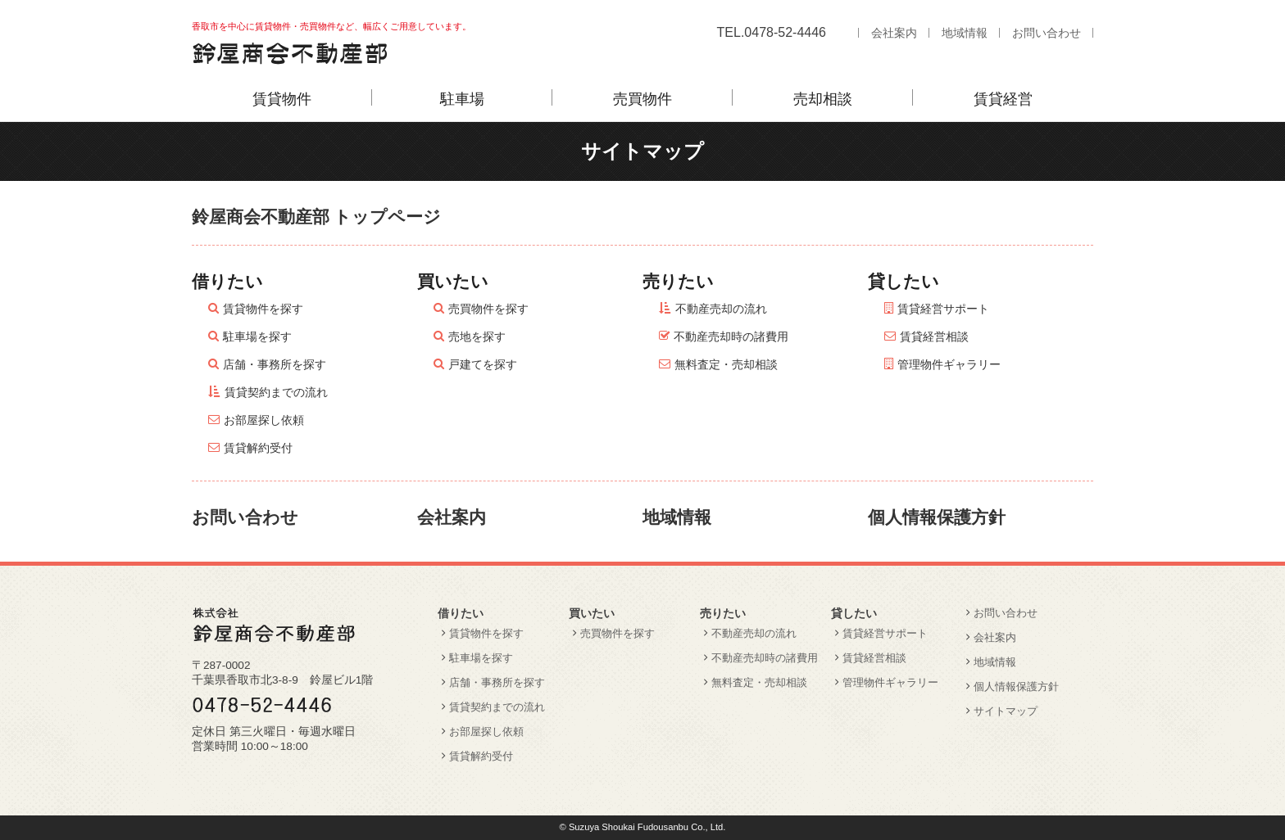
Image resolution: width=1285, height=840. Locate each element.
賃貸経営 (1003, 99)
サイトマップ (1006, 711)
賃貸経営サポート (943, 308)
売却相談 (822, 99)
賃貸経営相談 (934, 336)
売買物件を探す (488, 308)
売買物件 (642, 99)
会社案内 (894, 33)
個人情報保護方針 (937, 517)
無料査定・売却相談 (726, 364)
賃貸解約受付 (258, 447)
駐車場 (462, 99)
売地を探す (477, 336)
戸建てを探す (482, 364)
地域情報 (965, 33)
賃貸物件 (281, 99)
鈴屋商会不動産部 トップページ (316, 216)
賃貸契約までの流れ (276, 392)
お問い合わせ (1046, 33)
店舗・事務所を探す (274, 364)
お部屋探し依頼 (264, 420)
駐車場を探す (257, 336)
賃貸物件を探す (263, 308)
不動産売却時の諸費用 (731, 336)
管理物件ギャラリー (949, 364)
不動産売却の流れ (721, 308)
